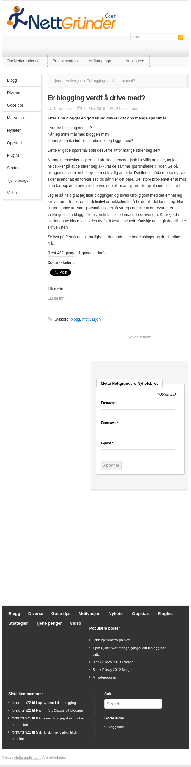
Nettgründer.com (27, 757)
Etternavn (109, 423)
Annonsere (135, 61)
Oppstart (14, 143)
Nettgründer (63, 108)
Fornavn (108, 403)
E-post (107, 443)
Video (12, 193)
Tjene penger (18, 180)
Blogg (12, 80)
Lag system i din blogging (56, 703)
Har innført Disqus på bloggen (59, 710)
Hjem (57, 81)
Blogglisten (116, 727)
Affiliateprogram (102, 61)
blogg (75, 319)
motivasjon (91, 319)
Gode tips (15, 105)
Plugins (13, 155)
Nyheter (14, 130)
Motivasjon (16, 118)
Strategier (15, 168)
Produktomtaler (65, 61)
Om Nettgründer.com (24, 61)
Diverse (13, 93)
